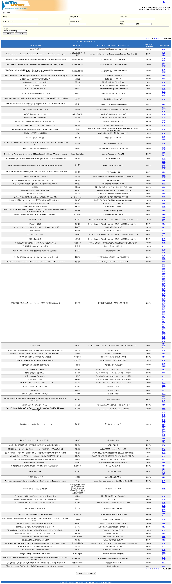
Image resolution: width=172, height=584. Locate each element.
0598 (163, 95)
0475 (163, 324)
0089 (163, 417)
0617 (163, 156)
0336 (163, 533)
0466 (163, 310)
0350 (163, 85)
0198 (163, 163)
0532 (163, 165)
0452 (163, 286)
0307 (163, 49)
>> (161, 38)
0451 (163, 285)
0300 (163, 139)
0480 (163, 333)
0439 (163, 265)
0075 (163, 243)
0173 (163, 427)
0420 (163, 459)
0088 (163, 416)
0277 (163, 190)
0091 (163, 421)
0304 (163, 360)
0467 (163, 311)
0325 (163, 540)
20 (156, 38)
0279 (163, 448)
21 (158, 38)
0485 (163, 341)
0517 (163, 221)
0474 (163, 323)
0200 (163, 136)
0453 (163, 288)
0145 (163, 354)
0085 (163, 414)
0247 (163, 159)
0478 (163, 329)
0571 (163, 489)
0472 (163, 319)
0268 (163, 203)
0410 (163, 109)
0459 (163, 298)
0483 (163, 338)
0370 (163, 432)
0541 (163, 79)
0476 (163, 326)
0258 (163, 429)
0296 (163, 200)
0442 (163, 270)
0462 (163, 303)
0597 (163, 93)
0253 (163, 108)
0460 (163, 300)
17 (150, 38)
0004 (163, 114)
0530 (163, 117)
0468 (163, 313)
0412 (163, 434)
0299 (163, 143)
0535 (163, 111)
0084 (163, 249)
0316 (163, 431)
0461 (163, 301)
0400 (163, 154)
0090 (163, 251)
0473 (163, 321)
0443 (163, 271)
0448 (163, 280)
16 (148, 38)
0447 (163, 278)
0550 (163, 54)
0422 (163, 227)
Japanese (167, 2)
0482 (163, 336)
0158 (163, 426)
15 (146, 38)
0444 (163, 273)
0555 (163, 168)
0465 (163, 308)
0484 (163, 339)
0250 (163, 138)
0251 (163, 184)
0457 (163, 295)
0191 (163, 104)
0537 (163, 187)
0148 (163, 477)
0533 (163, 463)
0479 (163, 331)
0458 (163, 296)
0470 (163, 316)
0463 (163, 305)
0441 (163, 268)
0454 (163, 290)
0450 (163, 283)
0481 (163, 334)
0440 (163, 267)
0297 (163, 450)
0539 (163, 193)
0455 (163, 291)
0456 (163, 293)
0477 (163, 328)
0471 (163, 318)
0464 (163, 306)
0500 (163, 52)
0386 (163, 262)
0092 (163, 422)
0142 (163, 424)
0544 (163, 167)
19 (154, 38)
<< (143, 38)
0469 (163, 315)
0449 (163, 281)
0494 (163, 252)
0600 (163, 56)
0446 (163, 276)
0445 (163, 275)
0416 (163, 445)
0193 (163, 537)
